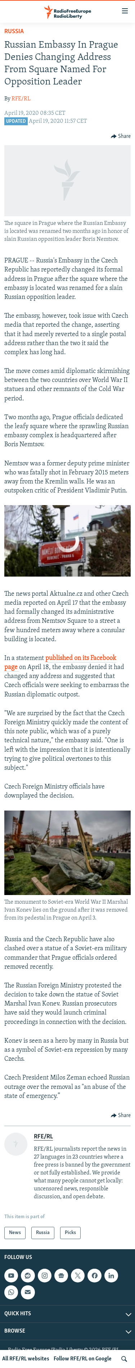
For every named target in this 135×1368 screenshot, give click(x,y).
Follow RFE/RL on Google (83, 1359)
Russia (14, 31)
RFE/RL (21, 99)
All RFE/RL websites (25, 1359)
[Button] (121, 136)
